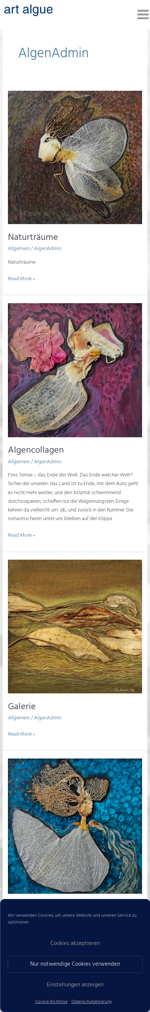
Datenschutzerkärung (91, 1002)
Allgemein (19, 249)
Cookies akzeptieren (75, 943)
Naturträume (33, 237)
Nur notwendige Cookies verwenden (75, 964)
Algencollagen (36, 450)
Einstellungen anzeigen (75, 984)
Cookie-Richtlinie (51, 1002)
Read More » (21, 279)
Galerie (22, 707)
